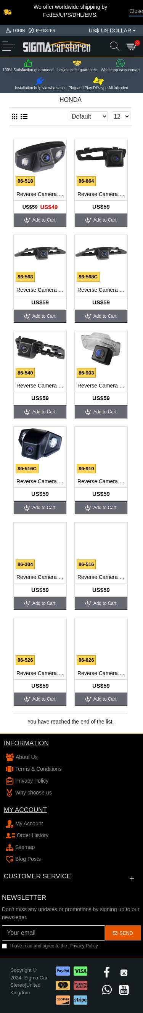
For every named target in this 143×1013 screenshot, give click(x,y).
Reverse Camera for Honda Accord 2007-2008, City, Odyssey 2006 (40, 194)
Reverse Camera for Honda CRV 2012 (101, 481)
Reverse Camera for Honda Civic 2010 (101, 290)
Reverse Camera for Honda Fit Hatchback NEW (101, 577)
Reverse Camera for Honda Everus (40, 577)
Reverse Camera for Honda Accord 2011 (101, 194)
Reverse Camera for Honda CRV (40, 481)
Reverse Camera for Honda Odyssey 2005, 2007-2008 (40, 673)
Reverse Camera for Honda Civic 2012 (101, 386)
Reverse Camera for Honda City (40, 290)
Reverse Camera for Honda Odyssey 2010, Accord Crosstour (101, 673)
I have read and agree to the (50, 945)
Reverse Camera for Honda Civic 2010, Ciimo (40, 386)
